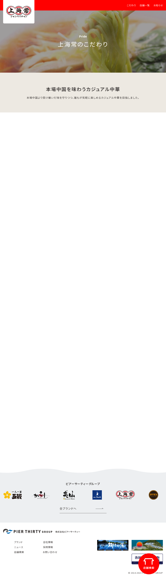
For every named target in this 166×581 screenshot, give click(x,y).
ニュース (18, 547)
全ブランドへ (68, 508)
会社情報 (48, 542)
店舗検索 (19, 552)
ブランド (18, 542)
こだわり (131, 5)
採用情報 (48, 547)
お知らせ (158, 5)
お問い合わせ (50, 552)
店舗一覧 (145, 5)
